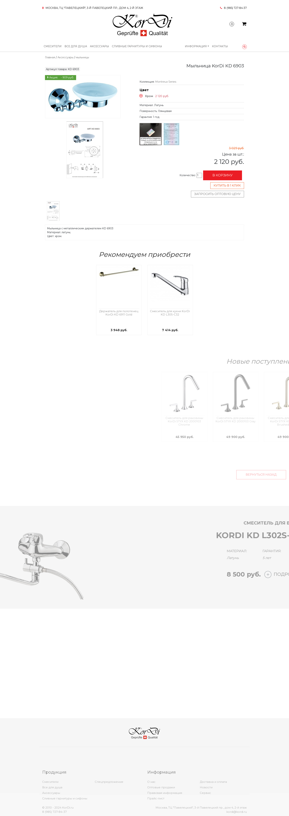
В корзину (223, 175)
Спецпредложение (109, 804)
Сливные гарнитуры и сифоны (137, 46)
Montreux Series (165, 81)
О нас (151, 804)
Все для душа (76, 46)
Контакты (220, 46)
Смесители (53, 46)
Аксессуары (99, 46)
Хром (149, 96)
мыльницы (82, 57)
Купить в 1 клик (227, 185)
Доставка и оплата (213, 804)
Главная (50, 57)
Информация (196, 46)
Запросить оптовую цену (217, 194)
